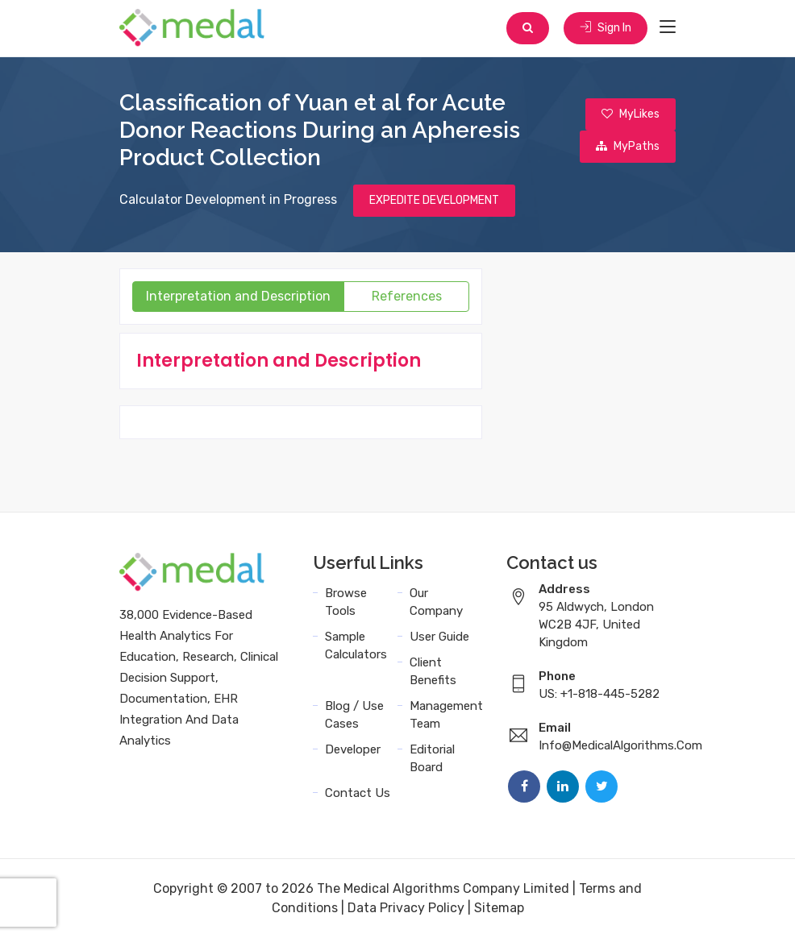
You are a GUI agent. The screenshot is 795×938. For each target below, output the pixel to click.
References (407, 296)
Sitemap (499, 907)
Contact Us (357, 793)
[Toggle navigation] (668, 27)
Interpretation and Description (238, 296)
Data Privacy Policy (406, 907)
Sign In (605, 28)
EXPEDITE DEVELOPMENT (434, 200)
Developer (353, 749)
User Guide (439, 636)
